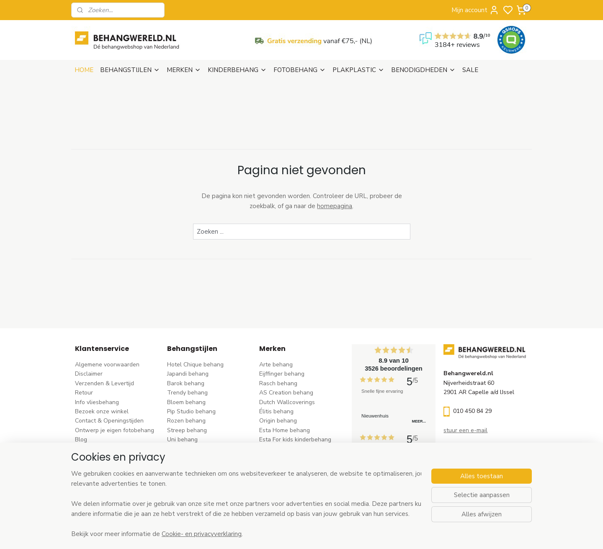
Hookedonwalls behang (291, 449)
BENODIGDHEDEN (423, 70)
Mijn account (475, 10)
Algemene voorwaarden (107, 365)
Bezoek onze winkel (102, 411)
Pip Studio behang (191, 411)
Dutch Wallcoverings (287, 402)
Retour (84, 393)
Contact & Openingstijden (109, 421)
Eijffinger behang (281, 374)
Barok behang (185, 383)
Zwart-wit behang (191, 458)
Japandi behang (188, 374)
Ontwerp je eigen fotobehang (114, 430)
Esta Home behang (284, 430)
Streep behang (187, 430)
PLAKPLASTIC (358, 70)
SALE (470, 70)
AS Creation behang (286, 393)
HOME (84, 70)
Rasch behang (278, 383)
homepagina (334, 206)
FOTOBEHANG (299, 70)
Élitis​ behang (276, 411)
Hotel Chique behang (195, 365)
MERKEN (184, 70)
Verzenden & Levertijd (104, 383)
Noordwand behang (285, 458)
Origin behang (278, 421)
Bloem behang (186, 402)
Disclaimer (89, 374)
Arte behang (276, 365)
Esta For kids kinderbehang (295, 439)
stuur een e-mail (465, 430)
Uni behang (182, 439)
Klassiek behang (189, 449)
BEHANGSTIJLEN (130, 70)
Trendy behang (187, 393)
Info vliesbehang (97, 402)
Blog (81, 439)
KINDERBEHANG (237, 70)
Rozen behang (186, 421)
